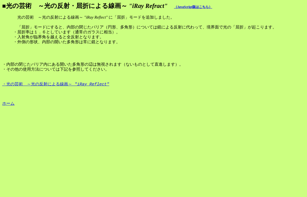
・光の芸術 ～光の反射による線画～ (55, 84)
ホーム (8, 103)
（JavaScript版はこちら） (193, 7)
